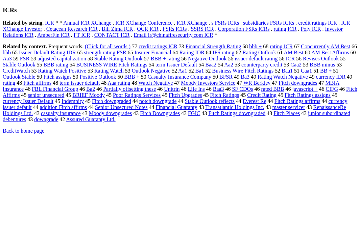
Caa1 (306, 71)
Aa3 (7, 58)
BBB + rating (165, 58)
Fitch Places (286, 113)
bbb (7, 52)
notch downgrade (158, 101)
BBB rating (55, 65)
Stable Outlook (19, 65)
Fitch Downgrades (160, 113)
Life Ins (196, 89)
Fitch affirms (37, 83)
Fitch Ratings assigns (308, 95)
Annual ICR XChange (87, 23)
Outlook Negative (151, 71)
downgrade (46, 119)
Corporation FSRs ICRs (243, 29)
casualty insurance (61, 113)
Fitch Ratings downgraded (236, 113)
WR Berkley (256, 83)
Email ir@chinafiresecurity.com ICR (173, 35)
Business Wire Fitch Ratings (242, 71)
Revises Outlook (321, 58)
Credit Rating (262, 95)
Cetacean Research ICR (72, 29)
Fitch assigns (57, 77)
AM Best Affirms (330, 52)
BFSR (226, 77)
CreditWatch (16, 71)
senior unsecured (46, 95)
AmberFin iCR (53, 35)
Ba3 (245, 77)
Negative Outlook (207, 58)
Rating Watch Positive (62, 71)
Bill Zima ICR (117, 29)
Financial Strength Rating (213, 46)
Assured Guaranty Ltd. (91, 119)
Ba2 (90, 89)
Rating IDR (192, 52)
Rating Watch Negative (283, 77)
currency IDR (331, 77)
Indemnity (73, 101)
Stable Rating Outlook (118, 58)
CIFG (332, 89)
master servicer (288, 107)
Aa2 (228, 65)
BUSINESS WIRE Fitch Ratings (111, 65)
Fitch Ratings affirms (297, 101)
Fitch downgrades (298, 83)
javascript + (304, 89)
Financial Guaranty (176, 107)
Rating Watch (109, 71)
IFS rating (223, 52)
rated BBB (272, 89)
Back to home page (23, 131)
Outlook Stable (19, 77)
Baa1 (287, 71)
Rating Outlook (259, 52)
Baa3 (218, 89)
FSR (24, 58)
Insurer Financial (153, 52)
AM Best (294, 52)
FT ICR (82, 35)
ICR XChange (191, 23)
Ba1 (199, 71)
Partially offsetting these (129, 89)
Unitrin (171, 89)
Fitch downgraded (111, 101)
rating (9, 83)
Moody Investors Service (208, 83)
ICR (49, 23)
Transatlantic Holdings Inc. (234, 107)
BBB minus (322, 65)
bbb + (255, 46)
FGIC (194, 113)
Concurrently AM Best (325, 46)
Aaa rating (118, 83)
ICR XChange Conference (143, 23)
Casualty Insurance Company (179, 77)
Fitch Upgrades (185, 95)
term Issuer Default (176, 65)
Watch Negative (155, 83)
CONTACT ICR (112, 35)
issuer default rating (256, 58)
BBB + (132, 77)
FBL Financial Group (55, 89)
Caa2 (296, 65)
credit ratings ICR (317, 23)
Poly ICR (311, 29)
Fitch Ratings (224, 95)
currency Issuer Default (28, 101)
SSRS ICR (202, 29)
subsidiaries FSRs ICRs (268, 23)
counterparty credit (261, 65)
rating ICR (284, 29)
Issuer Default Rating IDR (47, 52)
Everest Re (254, 101)
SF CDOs (242, 89)
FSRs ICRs (175, 29)
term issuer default (79, 83)
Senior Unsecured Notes (121, 107)
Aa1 (182, 71)
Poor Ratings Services (137, 95)
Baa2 (210, 65)
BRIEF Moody (88, 95)
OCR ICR (148, 29)
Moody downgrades (110, 113)
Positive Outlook (98, 77)
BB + (326, 71)
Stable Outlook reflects (210, 101)
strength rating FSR (105, 52)
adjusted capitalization (62, 58)
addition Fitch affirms (63, 107)
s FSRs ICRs (225, 23)
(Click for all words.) (107, 46)
